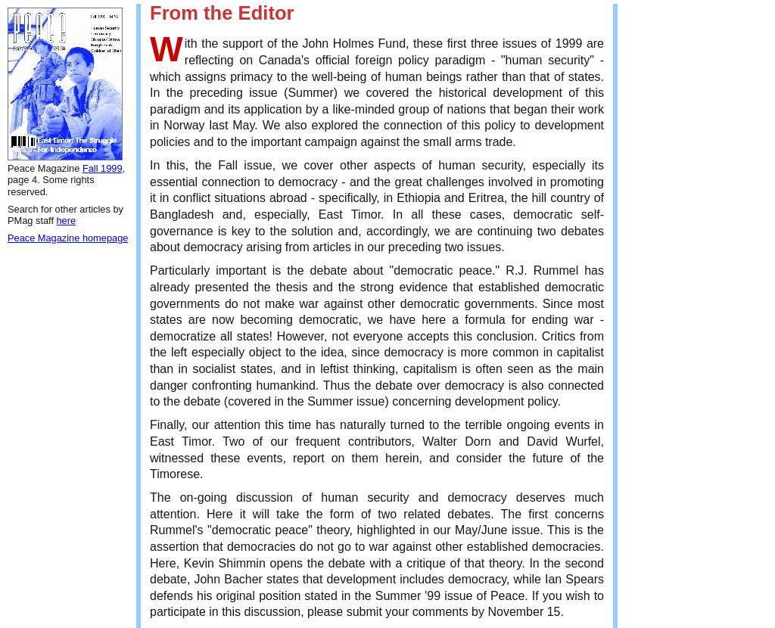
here (66, 220)
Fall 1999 (102, 168)
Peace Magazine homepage (68, 238)
